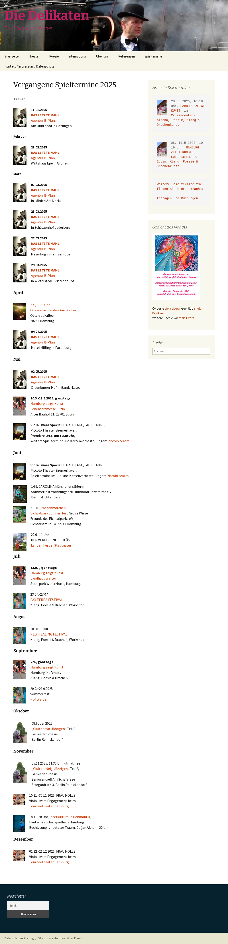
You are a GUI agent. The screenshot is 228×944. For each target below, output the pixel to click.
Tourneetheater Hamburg (49, 806)
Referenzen (126, 56)
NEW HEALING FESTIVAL (48, 634)
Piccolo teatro (119, 441)
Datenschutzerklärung (19, 938)
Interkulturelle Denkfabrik (69, 816)
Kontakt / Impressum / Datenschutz (29, 66)
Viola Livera (172, 308)
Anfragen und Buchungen (178, 198)
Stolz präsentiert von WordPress (60, 938)
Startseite (11, 56)
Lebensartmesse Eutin (48, 409)
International (77, 56)
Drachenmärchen (52, 508)
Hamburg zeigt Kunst (47, 403)
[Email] (28, 905)
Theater (34, 56)
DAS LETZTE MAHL (45, 115)
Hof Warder (39, 699)
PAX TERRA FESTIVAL (46, 599)
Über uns (102, 56)
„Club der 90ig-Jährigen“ (50, 768)
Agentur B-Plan (43, 120)
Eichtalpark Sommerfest (49, 513)
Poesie (54, 56)
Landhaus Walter (43, 578)
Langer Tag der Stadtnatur (51, 545)
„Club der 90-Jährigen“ (49, 728)
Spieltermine (153, 56)
